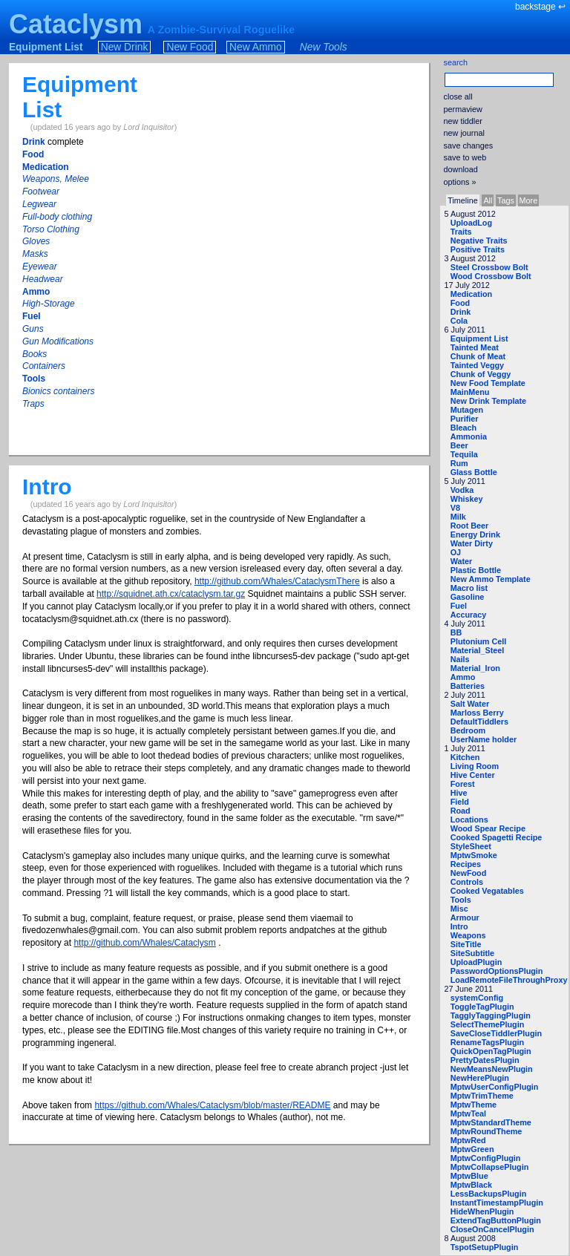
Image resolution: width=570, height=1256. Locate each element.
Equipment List (46, 47)
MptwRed (468, 1140)
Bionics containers (58, 391)
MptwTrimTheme (482, 1095)
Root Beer (470, 525)
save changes (469, 145)
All (487, 200)
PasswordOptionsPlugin (497, 970)
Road (461, 810)
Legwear (39, 204)
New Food (189, 47)
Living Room (475, 766)
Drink (461, 311)
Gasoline (468, 596)
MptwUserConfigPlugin (495, 1086)
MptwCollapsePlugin (490, 1166)
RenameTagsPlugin (487, 1042)
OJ (456, 552)
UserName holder (484, 739)
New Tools (323, 47)
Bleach (463, 427)
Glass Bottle (474, 472)
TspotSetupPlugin (485, 1247)
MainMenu (470, 391)
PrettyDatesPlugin (485, 1060)
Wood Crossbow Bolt (491, 276)
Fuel (459, 605)
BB (456, 632)
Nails (460, 659)
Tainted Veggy (477, 365)
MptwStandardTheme (491, 1122)
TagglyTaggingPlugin (491, 1015)
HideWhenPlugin (482, 1211)
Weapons (468, 935)
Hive (459, 792)
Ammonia (469, 436)
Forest (463, 783)
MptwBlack (471, 1184)
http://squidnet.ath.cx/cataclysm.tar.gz (170, 594)
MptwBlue (469, 1175)
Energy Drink (475, 534)
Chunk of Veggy (481, 374)
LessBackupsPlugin (489, 1193)
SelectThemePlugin (488, 1024)
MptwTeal (468, 1113)
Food (460, 302)
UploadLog (471, 222)
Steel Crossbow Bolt (489, 267)
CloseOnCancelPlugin (492, 1229)
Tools (461, 899)
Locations (469, 819)
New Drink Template (488, 400)
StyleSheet (471, 846)
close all (458, 96)
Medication (471, 294)
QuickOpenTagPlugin (491, 1051)
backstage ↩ (540, 6)
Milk (458, 516)
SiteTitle (466, 944)
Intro (459, 926)
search (456, 62)
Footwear (40, 191)
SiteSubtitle (472, 953)
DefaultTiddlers (479, 721)
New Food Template (488, 383)
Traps (33, 404)
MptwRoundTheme (486, 1131)
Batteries (468, 685)
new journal (464, 132)
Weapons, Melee (55, 179)
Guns (33, 329)
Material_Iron (475, 668)
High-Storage (48, 303)
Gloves (36, 241)
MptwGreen (472, 1149)
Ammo (463, 677)
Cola (459, 320)
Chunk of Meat (478, 356)
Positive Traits (478, 249)
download (461, 169)
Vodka (462, 489)
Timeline (462, 200)
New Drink (124, 47)
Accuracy (469, 614)
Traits (461, 231)
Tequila (464, 454)
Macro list (469, 587)
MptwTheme (474, 1104)
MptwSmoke (474, 855)
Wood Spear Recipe (488, 828)
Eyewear (39, 266)
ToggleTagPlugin (482, 1006)
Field (460, 801)
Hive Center (473, 775)
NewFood (469, 873)
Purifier (465, 418)
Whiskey (467, 498)
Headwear (42, 279)
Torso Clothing (50, 229)
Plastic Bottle (476, 570)
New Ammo (255, 47)
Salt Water (470, 703)
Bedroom (468, 730)
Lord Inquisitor (148, 126)
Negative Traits (479, 240)
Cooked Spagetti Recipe (497, 837)
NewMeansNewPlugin (492, 1068)
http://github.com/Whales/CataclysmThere (277, 581)
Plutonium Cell (479, 641)
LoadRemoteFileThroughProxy (509, 979)
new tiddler (463, 121)
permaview (463, 109)
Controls (467, 881)
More (529, 200)
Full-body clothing (57, 217)
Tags (505, 200)
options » (460, 181)
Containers (43, 366)
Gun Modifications (58, 341)
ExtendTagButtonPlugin (496, 1220)
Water (462, 561)
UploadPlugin (476, 962)
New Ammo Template (491, 579)
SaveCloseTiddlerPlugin (496, 1033)
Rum (459, 463)
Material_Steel (478, 650)
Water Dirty (472, 543)
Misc (459, 908)
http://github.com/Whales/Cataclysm (144, 943)
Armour (465, 917)
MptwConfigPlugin (486, 1158)
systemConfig (477, 997)
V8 (455, 507)
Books (34, 354)
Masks (35, 254)
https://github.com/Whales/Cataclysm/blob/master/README (212, 1105)
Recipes (466, 864)
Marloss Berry (477, 712)
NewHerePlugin (480, 1077)
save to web (465, 157)
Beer (459, 445)
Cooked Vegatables (487, 890)
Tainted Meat (475, 347)
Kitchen (465, 757)
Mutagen (467, 409)
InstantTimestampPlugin (497, 1202)
